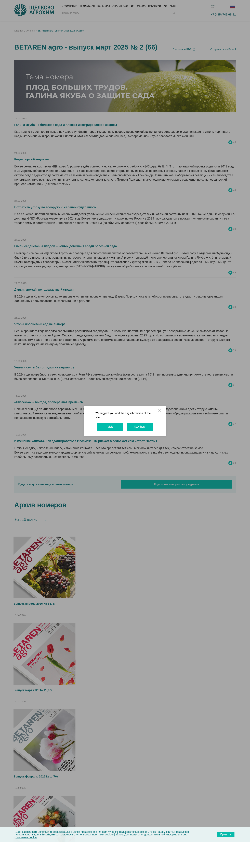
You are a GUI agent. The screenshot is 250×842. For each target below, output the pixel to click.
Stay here (141, 424)
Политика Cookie (26, 837)
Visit (108, 424)
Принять (225, 834)
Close (165, 415)
